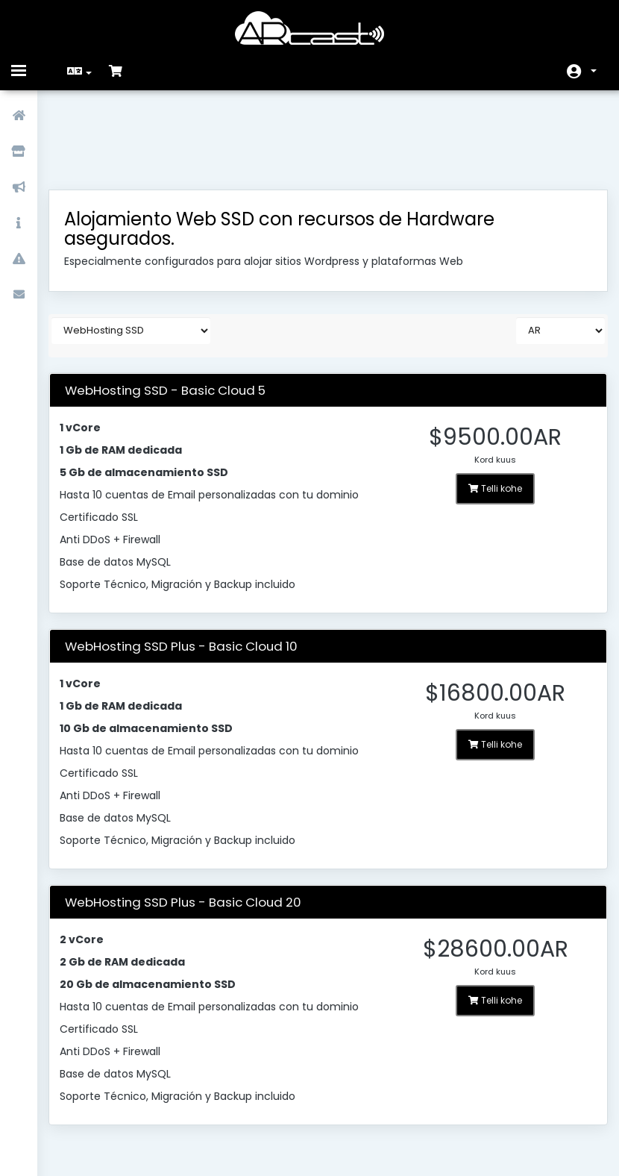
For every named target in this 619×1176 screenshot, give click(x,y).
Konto (594, 70)
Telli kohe (488, 411)
